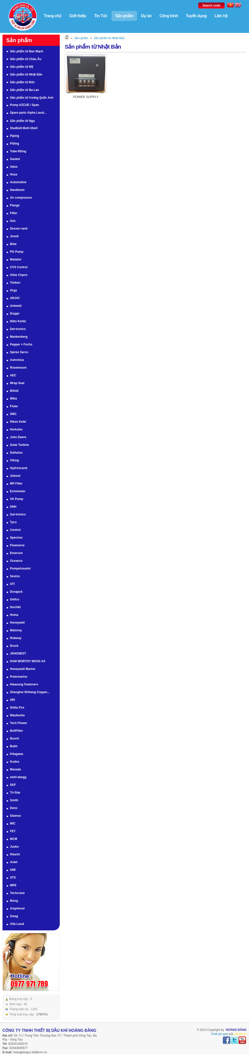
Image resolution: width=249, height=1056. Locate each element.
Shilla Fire (17, 707)
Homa (14, 615)
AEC (13, 375)
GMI (13, 870)
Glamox (15, 815)
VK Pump (16, 499)
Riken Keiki (18, 421)
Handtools (17, 190)
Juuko (14, 846)
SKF (13, 785)
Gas (13, 221)
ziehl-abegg (18, 777)
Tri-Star (15, 792)
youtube (243, 1040)
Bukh (13, 746)
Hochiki (15, 607)
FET (13, 831)
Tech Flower (18, 723)
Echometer (17, 491)
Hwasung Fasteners (24, 684)
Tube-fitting (18, 151)
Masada (15, 769)
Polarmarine (18, 676)
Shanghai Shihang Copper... (30, 692)
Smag (14, 916)
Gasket (15, 159)
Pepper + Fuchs (21, 344)
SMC (13, 414)
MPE (13, 885)
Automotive (18, 182)
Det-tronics (18, 329)
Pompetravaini (20, 568)
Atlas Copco (18, 275)
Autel (13, 862)
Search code (211, 5)
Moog (14, 900)
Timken (15, 282)
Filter (13, 213)
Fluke (14, 406)
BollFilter (16, 730)
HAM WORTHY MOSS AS (27, 661)
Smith (14, 800)
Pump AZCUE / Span (24, 105)
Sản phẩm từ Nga (22, 121)
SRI (12, 700)
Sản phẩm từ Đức (22, 82)
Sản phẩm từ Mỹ (21, 67)
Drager (15, 313)
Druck (14, 646)
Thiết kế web (219, 1034)
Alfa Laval (17, 924)
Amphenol (17, 908)
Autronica (17, 360)
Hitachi (15, 854)
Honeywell (17, 622)
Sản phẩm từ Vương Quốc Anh (31, 97)
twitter (235, 1040)
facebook (227, 1040)
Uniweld (15, 306)
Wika (13, 398)
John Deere (18, 437)
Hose (13, 174)
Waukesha (17, 715)
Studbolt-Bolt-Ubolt (24, 128)
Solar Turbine (19, 445)
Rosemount (18, 367)
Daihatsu (16, 452)
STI (12, 584)
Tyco (13, 522)
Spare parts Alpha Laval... (28, 112)
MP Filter (16, 483)
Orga (13, 290)
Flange (15, 205)
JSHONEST (18, 653)
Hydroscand (18, 468)
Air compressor (21, 197)
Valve (14, 166)
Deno (13, 808)
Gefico (14, 599)
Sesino (15, 576)
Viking (14, 460)
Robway (15, 638)
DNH (13, 506)
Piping (14, 136)
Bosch (14, 738)
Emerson (16, 553)
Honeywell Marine (22, 669)
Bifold (14, 391)
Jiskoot (15, 476)
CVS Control (19, 267)
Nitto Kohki (18, 321)
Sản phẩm (81, 38)
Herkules (16, 429)
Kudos (14, 761)
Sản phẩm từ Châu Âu (25, 59)
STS (13, 877)
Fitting (14, 143)
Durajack (16, 591)
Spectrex (16, 537)
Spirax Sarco (19, 352)
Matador (16, 259)
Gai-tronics (18, 514)
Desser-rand (18, 228)
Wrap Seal (17, 383)
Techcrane (17, 893)
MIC (12, 823)
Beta (13, 244)
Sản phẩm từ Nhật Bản (26, 74)
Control (15, 530)
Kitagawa (16, 754)
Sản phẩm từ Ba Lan (24, 90)
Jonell (14, 236)
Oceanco (16, 561)
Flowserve (17, 545)
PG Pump (16, 251)
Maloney (16, 630)
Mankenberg (19, 336)
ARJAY (15, 298)
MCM (13, 839)
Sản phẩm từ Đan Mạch (26, 51)
